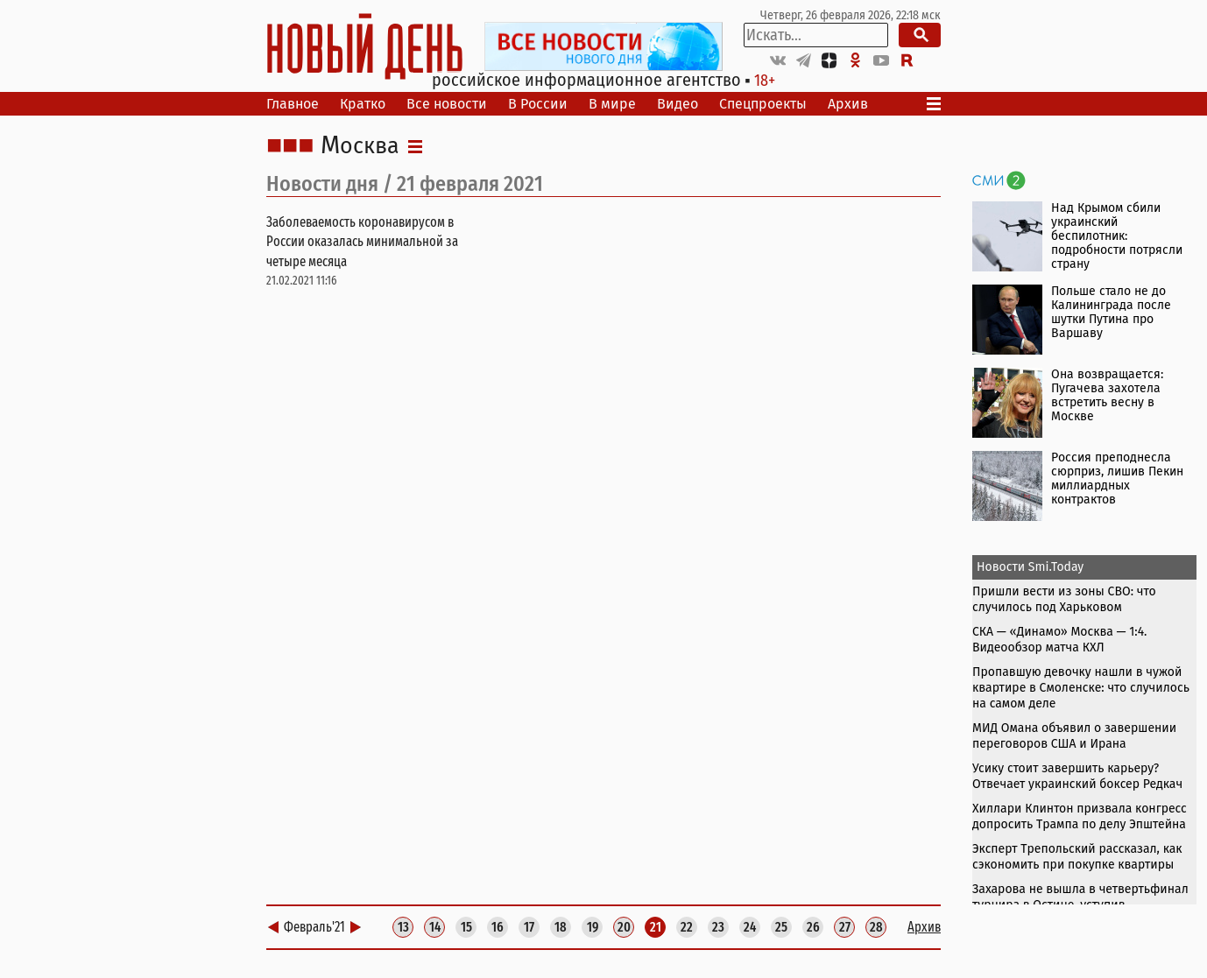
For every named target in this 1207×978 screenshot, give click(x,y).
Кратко (362, 103)
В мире (612, 103)
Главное (292, 103)
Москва (360, 146)
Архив (848, 103)
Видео (677, 103)
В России (538, 103)
